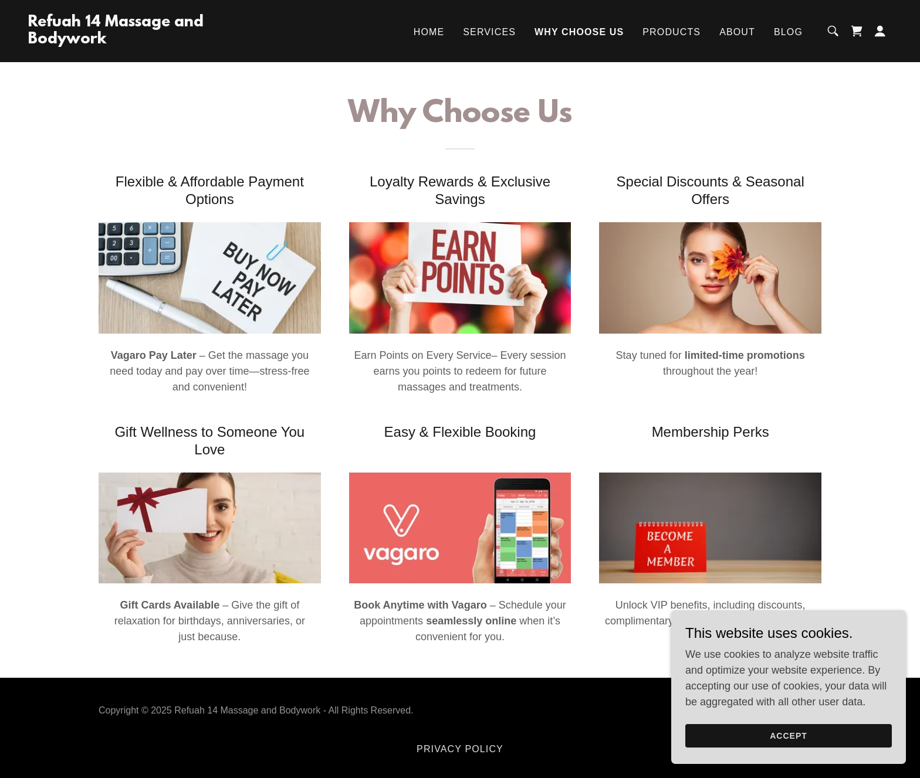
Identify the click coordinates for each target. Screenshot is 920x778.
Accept (788, 744)
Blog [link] (788, 32)
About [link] (737, 32)
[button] (880, 31)
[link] (149, 40)
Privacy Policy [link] (460, 749)
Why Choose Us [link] (579, 32)
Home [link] (429, 32)
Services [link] (489, 32)
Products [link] (671, 32)
